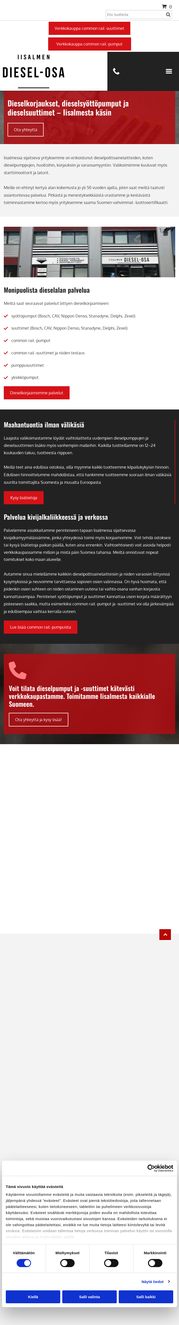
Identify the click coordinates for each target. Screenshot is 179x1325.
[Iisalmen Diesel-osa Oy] (89, 769)
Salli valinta (89, 1297)
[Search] (139, 14)
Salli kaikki (146, 1297)
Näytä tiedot (153, 1281)
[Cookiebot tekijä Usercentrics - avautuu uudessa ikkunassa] (151, 1168)
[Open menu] (169, 71)
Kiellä (33, 1297)
